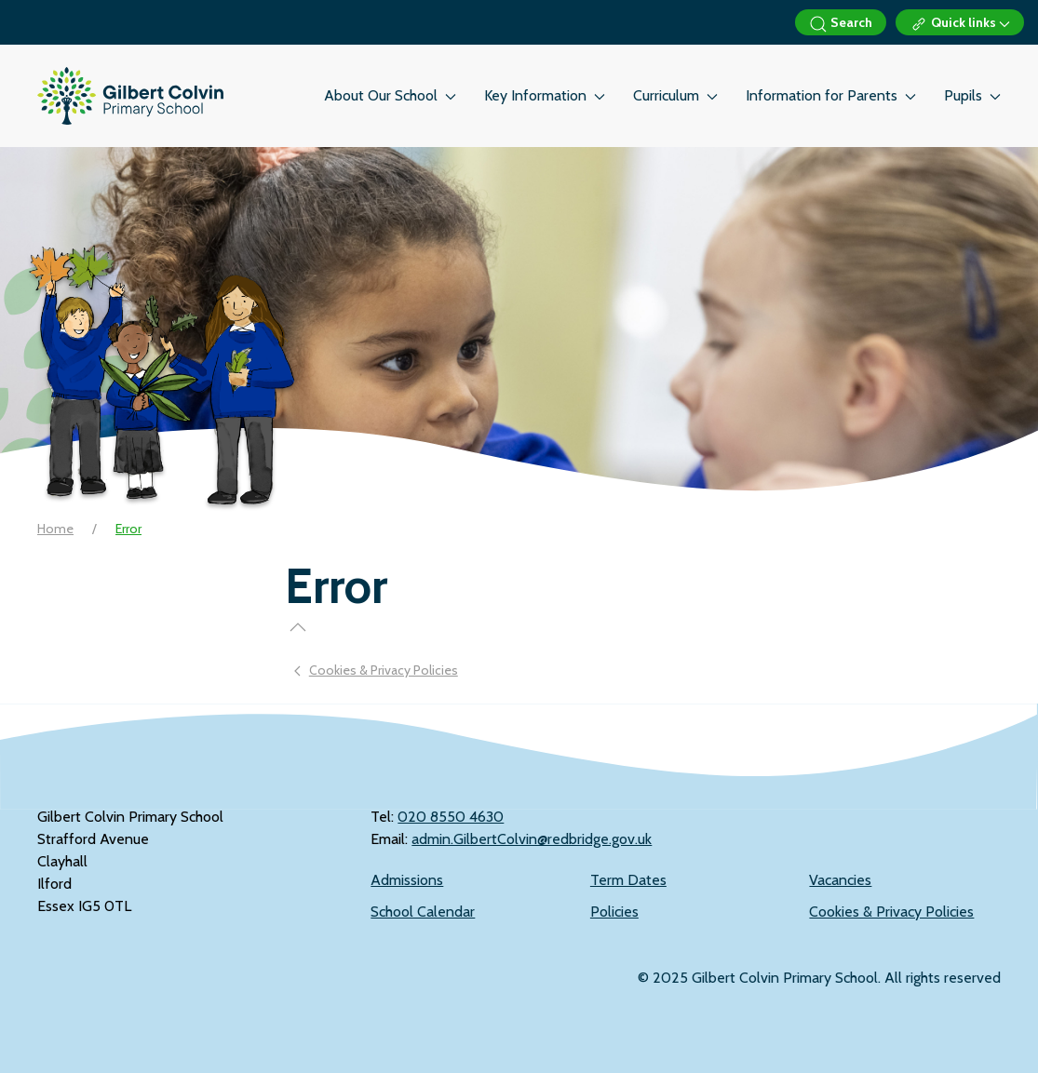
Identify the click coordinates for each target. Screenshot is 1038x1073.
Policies (614, 911)
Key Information (544, 95)
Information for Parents (831, 95)
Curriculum (675, 95)
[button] (298, 627)
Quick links (960, 24)
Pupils (972, 95)
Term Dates (628, 880)
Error (128, 528)
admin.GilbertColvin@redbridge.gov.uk (531, 839)
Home (55, 528)
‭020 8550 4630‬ (451, 816)
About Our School (390, 95)
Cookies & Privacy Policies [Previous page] (376, 670)
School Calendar (423, 911)
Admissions (407, 880)
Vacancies (840, 880)
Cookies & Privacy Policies (891, 911)
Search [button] (840, 24)
